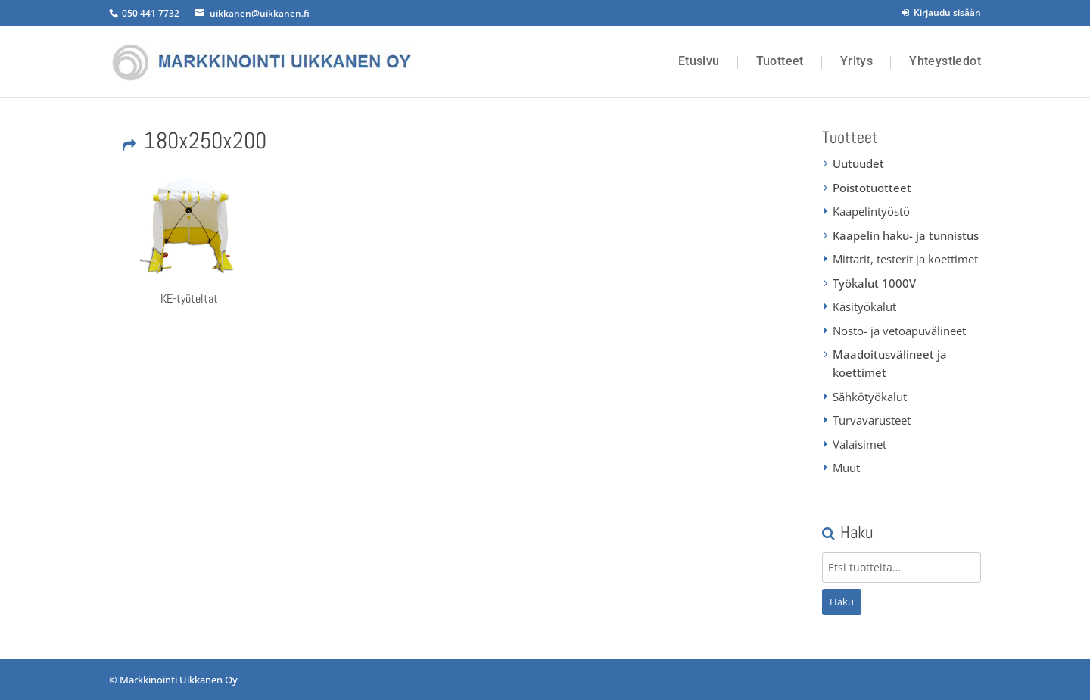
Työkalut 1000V (874, 283)
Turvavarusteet (872, 420)
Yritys (856, 61)
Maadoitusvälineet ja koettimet (890, 363)
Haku (842, 601)
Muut (846, 467)
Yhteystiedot (945, 61)
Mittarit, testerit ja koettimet (905, 258)
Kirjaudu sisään (941, 12)
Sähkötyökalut (870, 396)
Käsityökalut (864, 306)
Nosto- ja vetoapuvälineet (899, 330)
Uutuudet (858, 163)
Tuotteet (780, 61)
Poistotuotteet (872, 187)
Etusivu (699, 61)
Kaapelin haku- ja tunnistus (906, 235)
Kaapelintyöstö (871, 211)
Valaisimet (859, 444)
